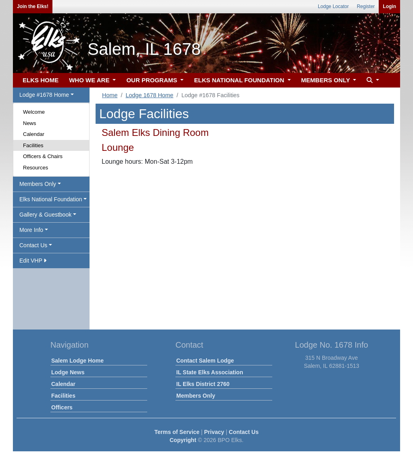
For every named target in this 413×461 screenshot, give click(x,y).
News (29, 123)
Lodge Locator (333, 6)
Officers (62, 407)
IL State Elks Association (209, 372)
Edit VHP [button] (32, 260)
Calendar (33, 134)
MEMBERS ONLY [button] (326, 80)
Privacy (214, 432)
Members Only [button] (37, 184)
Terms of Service (177, 432)
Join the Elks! (32, 6)
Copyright (182, 440)
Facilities (33, 145)
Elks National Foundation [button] (50, 199)
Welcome (34, 112)
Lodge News (67, 372)
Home (109, 95)
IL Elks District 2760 (202, 384)
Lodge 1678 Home (149, 95)
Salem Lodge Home (77, 360)
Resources (35, 168)
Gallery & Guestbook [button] (45, 214)
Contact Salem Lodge (205, 360)
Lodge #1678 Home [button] (44, 95)
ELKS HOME (40, 80)
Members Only (195, 395)
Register (366, 6)
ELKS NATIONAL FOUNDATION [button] (240, 80)
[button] (371, 80)
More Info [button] (31, 230)
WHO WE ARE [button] (90, 80)
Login (389, 6)
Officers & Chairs (43, 156)
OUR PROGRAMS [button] (152, 80)
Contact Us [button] (33, 245)
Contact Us (244, 432)
